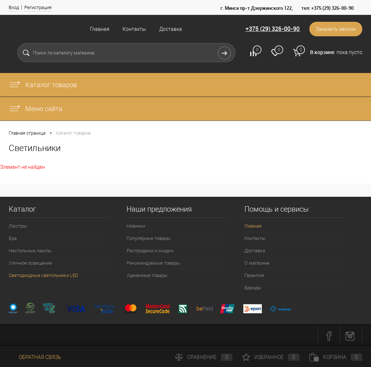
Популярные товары (148, 238)
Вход (14, 7)
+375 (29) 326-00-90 (273, 29)
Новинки (136, 226)
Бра (13, 238)
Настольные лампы (30, 250)
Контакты (134, 29)
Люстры (18, 226)
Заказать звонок (336, 29)
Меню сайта (35, 109)
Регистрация (37, 7)
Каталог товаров (43, 85)
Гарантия (254, 275)
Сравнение (203, 357)
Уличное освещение (30, 263)
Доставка (170, 29)
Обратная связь (35, 357)
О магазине (256, 263)
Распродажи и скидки (150, 250)
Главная (100, 29)
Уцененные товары (147, 275)
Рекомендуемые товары (153, 263)
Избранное (271, 357)
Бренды (252, 287)
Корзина (335, 357)
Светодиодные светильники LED (43, 275)
